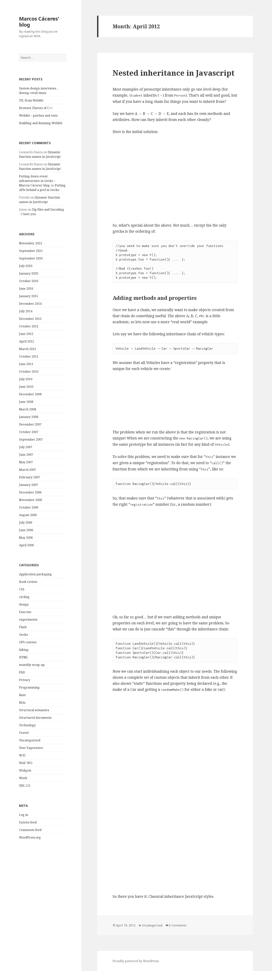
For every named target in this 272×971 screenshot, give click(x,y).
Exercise (25, 612)
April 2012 (26, 341)
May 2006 (26, 538)
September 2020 (31, 258)
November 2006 (30, 500)
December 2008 (30, 394)
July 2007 (25, 447)
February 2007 (29, 477)
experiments (28, 619)
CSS (21, 589)
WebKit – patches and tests (38, 115)
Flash (23, 627)
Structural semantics (34, 710)
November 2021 (30, 243)
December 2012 (30, 319)
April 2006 (26, 545)
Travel (24, 733)
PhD (22, 672)
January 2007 (28, 485)
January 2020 (28, 273)
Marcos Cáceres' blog (39, 21)
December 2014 (30, 304)
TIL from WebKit (31, 100)
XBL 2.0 (24, 785)
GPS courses (27, 642)
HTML (23, 657)
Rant (22, 695)
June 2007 (26, 454)
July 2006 (25, 522)
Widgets (25, 770)
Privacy (24, 680)
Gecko (23, 634)
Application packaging (35, 574)
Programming (29, 687)
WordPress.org (30, 837)
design (24, 604)
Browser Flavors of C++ (36, 108)
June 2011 (26, 364)
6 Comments (177, 925)
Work (23, 778)
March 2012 (27, 349)
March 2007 (27, 470)
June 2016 (26, 288)
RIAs (22, 702)
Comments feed (30, 830)
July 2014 (25, 311)
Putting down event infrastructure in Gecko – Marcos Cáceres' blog (37, 180)
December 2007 (30, 424)
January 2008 (28, 417)
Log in (23, 815)
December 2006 (30, 492)
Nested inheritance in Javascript (173, 73)
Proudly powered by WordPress (136, 961)
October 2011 (28, 356)
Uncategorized (29, 740)
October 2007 (28, 432)
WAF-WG (25, 763)
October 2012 (28, 326)
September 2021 (31, 251)
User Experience (31, 748)
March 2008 (27, 409)
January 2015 (28, 296)
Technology (27, 725)
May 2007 (26, 462)
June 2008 (26, 402)
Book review (28, 582)
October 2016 (28, 281)
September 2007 (31, 439)
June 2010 (26, 387)
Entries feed (28, 822)
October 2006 (28, 507)
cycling (24, 597)
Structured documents (35, 718)
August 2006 (28, 515)
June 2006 (26, 530)
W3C (22, 755)
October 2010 (28, 371)
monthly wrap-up (32, 665)
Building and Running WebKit (40, 123)
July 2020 (25, 266)
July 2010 (25, 379)
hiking (24, 650)
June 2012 (26, 334)
